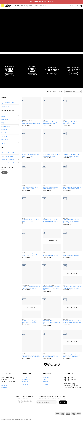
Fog (2, 123)
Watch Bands (5, 106)
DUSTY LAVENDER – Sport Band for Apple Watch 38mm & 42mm (31, 355)
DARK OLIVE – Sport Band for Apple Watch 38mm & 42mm (71, 155)
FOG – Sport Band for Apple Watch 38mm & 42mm (30, 188)
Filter (4, 172)
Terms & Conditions (40, 417)
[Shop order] (73, 91)
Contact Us (44, 6)
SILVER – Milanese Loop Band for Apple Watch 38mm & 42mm (31, 321)
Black (3, 116)
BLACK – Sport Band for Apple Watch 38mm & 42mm (30, 155)
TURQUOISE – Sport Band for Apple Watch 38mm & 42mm (51, 220)
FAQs (36, 6)
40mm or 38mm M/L (7, 156)
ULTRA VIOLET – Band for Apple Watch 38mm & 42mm (51, 155)
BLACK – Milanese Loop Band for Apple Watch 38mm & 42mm (31, 287)
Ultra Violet (4, 140)
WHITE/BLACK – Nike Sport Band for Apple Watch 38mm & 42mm (72, 321)
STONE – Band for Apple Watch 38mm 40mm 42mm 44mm (71, 355)
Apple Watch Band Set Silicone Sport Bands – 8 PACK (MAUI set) (31, 122)
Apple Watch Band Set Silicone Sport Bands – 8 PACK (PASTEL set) (51, 288)
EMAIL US (4, 388)
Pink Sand (4, 129)
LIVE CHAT (4, 386)
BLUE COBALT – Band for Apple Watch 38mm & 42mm (31, 220)
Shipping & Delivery (27, 417)
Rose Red (4, 133)
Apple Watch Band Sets (8, 103)
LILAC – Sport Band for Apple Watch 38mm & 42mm (30, 254)
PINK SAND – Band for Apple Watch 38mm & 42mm (50, 122)
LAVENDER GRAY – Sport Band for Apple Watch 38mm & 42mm (72, 287)
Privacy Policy (51, 417)
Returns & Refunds (15, 417)
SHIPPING (25, 382)
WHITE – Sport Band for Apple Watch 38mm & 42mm (71, 122)
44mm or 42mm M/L (7, 163)
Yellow (3, 143)
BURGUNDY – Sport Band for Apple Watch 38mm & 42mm (50, 254)
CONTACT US (26, 380)
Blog (30, 6)
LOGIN (45, 380)
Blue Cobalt (4, 119)
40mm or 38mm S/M (7, 153)
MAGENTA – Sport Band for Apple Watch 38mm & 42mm (71, 254)
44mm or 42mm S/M (7, 159)
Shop (17, 6)
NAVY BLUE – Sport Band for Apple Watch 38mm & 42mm (50, 355)
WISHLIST (46, 384)
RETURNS (25, 384)
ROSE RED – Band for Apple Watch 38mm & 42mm (50, 188)
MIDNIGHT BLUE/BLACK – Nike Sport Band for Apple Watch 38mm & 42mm (71, 221)
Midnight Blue (5, 126)
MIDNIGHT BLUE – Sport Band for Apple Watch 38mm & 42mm (72, 188)
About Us (24, 6)
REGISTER (46, 378)
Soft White (4, 136)
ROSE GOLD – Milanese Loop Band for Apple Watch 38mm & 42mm (51, 322)
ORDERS (45, 382)
